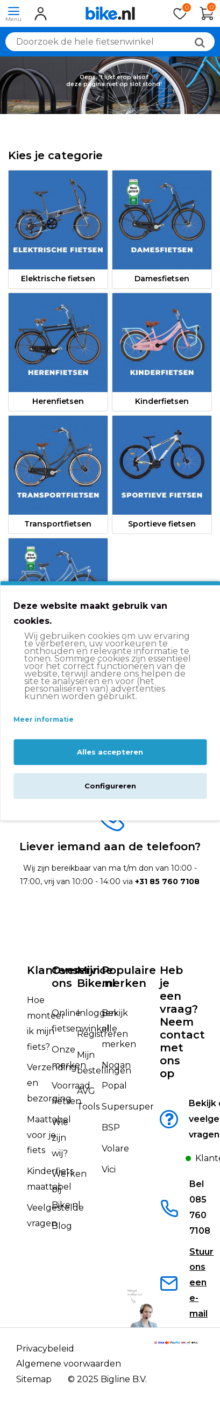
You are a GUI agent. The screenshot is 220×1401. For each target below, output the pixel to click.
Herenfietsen (58, 401)
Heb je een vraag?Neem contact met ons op (182, 1022)
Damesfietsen (161, 278)
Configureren (110, 785)
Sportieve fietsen (162, 524)
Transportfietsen (57, 524)
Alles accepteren (110, 752)
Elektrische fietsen (58, 278)
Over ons (65, 977)
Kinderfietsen (162, 401)
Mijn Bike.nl (96, 977)
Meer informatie (43, 720)
